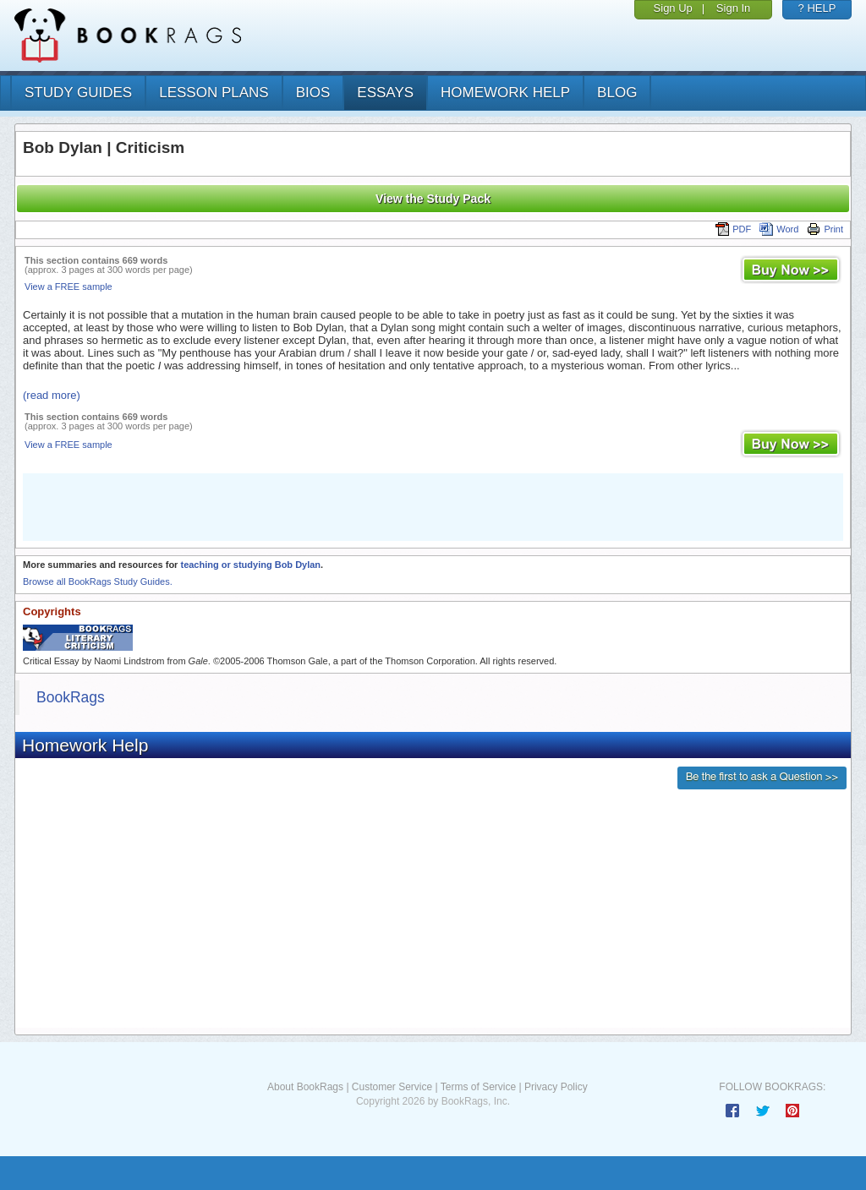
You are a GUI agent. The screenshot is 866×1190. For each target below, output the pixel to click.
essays (385, 93)
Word (778, 229)
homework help (505, 93)
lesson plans (213, 93)
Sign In (733, 8)
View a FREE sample (68, 286)
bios (313, 93)
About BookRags (305, 1087)
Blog (617, 93)
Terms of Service (478, 1087)
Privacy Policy (556, 1087)
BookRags (70, 697)
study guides (78, 93)
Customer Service (392, 1087)
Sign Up (673, 8)
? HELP (817, 8)
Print (825, 229)
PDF (733, 229)
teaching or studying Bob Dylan (250, 565)
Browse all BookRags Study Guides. (98, 581)
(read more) (51, 395)
